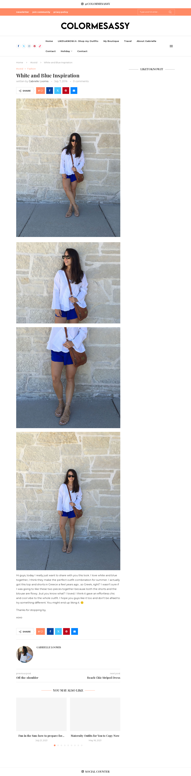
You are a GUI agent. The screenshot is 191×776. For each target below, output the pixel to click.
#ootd (33, 62)
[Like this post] (41, 90)
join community (41, 12)
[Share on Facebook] (49, 90)
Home (49, 41)
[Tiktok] (40, 46)
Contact (51, 51)
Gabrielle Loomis (38, 81)
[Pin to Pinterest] (65, 90)
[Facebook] (18, 46)
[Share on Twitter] (57, 90)
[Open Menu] (171, 46)
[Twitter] (24, 46)
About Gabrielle (146, 41)
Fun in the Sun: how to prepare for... (41, 735)
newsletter (22, 12)
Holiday (65, 51)
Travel (128, 41)
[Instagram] (29, 46)
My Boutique (111, 41)
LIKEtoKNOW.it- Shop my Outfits (78, 41)
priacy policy (60, 12)
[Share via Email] (74, 90)
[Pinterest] (34, 46)
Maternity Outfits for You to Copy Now (95, 735)
